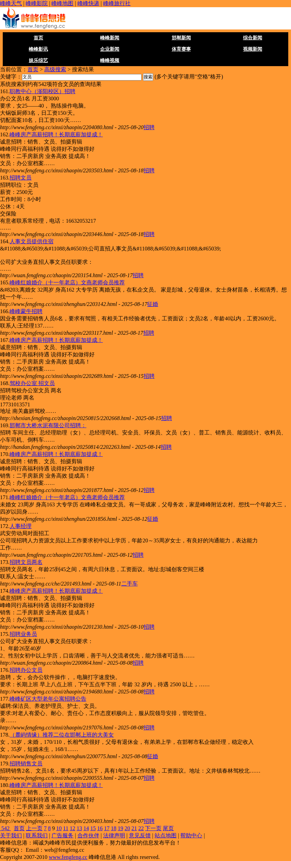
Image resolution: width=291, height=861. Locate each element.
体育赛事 (181, 49)
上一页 (34, 828)
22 (141, 828)
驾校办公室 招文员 (32, 383)
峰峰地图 (62, 3)
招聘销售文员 (26, 763)
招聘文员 (21, 178)
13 (79, 828)
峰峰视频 (109, 60)
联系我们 (37, 835)
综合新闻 (252, 37)
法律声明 (114, 835)
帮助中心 (191, 835)
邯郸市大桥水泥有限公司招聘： (48, 425)
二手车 (129, 584)
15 (93, 828)
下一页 (153, 828)
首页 (38, 37)
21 (134, 828)
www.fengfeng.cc (68, 857)
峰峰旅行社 (117, 3)
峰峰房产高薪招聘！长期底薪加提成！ (56, 134)
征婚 (152, 304)
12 (72, 828)
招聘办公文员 (26, 670)
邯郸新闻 (181, 37)
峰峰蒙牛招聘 (26, 311)
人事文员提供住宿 (31, 241)
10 (59, 828)
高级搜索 (55, 69)
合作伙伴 (88, 835)
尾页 (168, 828)
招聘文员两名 (26, 562)
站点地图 (166, 835)
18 (113, 828)
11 (65, 828)
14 (86, 828)
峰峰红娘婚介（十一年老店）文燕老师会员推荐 (67, 282)
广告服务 (62, 835)
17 (106, 828)
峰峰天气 (11, 3)
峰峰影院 (37, 3)
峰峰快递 (88, 3)
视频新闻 (252, 49)
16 (99, 828)
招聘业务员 (23, 634)
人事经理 (21, 526)
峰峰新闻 (109, 37)
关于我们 (11, 835)
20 (127, 828)
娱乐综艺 (38, 60)
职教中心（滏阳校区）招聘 (42, 91)
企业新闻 (109, 49)
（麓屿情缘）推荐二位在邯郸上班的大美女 (62, 735)
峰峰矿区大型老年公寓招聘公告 (48, 699)
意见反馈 (140, 835)
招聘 (149, 127)
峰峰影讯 (38, 49)
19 (120, 828)
